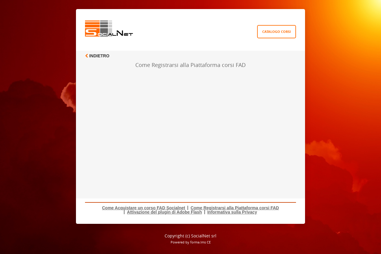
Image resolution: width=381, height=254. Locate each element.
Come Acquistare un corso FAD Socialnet (143, 208)
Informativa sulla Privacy (232, 212)
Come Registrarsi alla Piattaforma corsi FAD (234, 208)
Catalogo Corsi (276, 31)
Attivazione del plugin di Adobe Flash (164, 212)
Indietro (97, 55)
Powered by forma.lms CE (191, 242)
